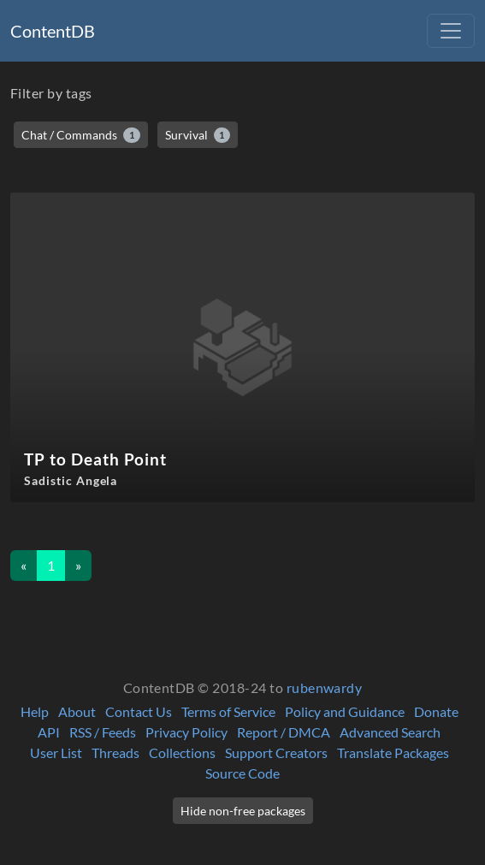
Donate (436, 711)
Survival (198, 135)
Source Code (242, 773)
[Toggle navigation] (451, 31)
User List (56, 752)
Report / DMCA (283, 732)
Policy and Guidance (345, 711)
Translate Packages (393, 752)
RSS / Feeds (102, 732)
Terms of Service (228, 711)
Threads (115, 752)
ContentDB (52, 31)
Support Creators (276, 752)
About (77, 711)
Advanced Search (390, 732)
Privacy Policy (186, 732)
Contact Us (138, 711)
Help (35, 711)
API (49, 732)
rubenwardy (325, 687)
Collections (182, 752)
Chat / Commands (80, 135)
